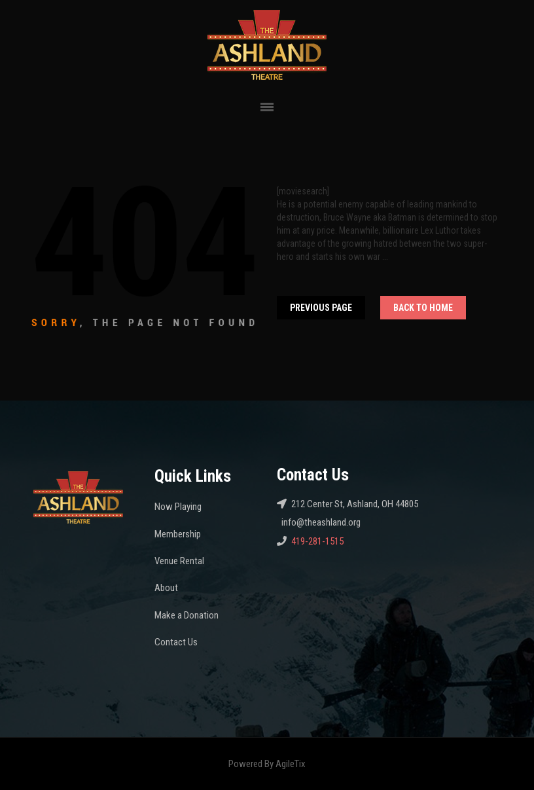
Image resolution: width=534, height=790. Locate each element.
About (166, 588)
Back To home (423, 307)
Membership (177, 534)
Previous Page (321, 307)
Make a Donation (186, 615)
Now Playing (178, 506)
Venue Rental (179, 561)
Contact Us (176, 642)
